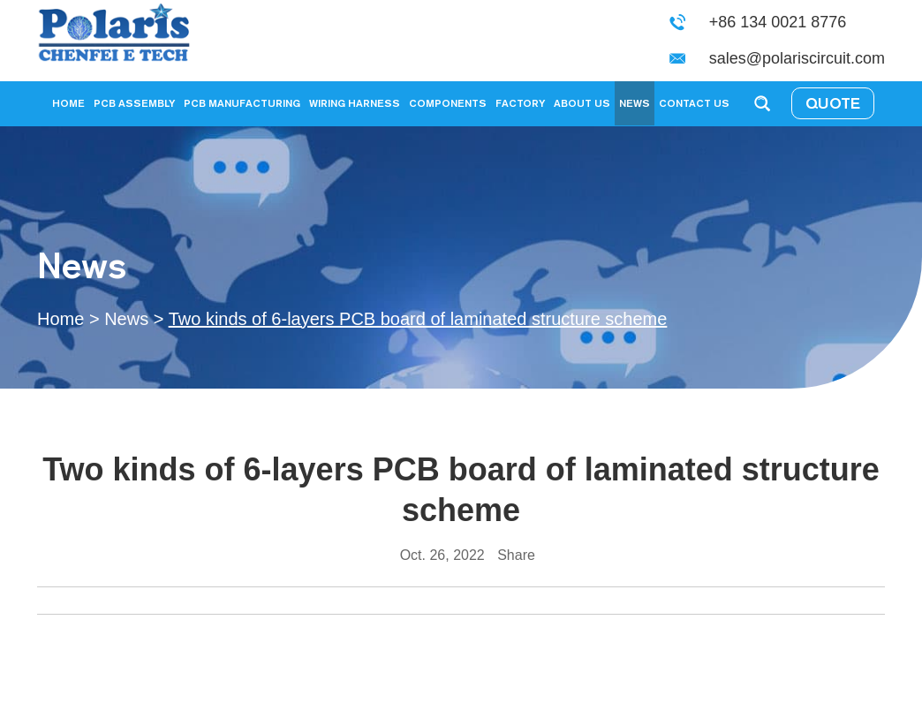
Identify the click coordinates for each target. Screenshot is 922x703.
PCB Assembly (134, 103)
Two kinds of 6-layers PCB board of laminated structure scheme (418, 319)
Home (68, 103)
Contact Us (694, 103)
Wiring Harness (354, 103)
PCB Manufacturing (242, 103)
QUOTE (832, 103)
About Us (582, 103)
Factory (520, 103)
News (634, 103)
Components (448, 103)
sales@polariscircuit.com (797, 58)
